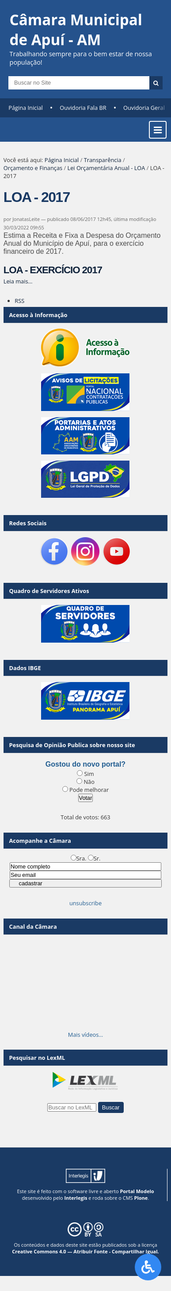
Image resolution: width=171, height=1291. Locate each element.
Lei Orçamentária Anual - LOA (106, 168)
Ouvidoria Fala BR (83, 108)
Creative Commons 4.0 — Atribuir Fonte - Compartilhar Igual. (85, 1251)
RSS (19, 301)
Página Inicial (25, 108)
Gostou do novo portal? (85, 764)
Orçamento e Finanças (33, 168)
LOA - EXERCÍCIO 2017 (53, 269)
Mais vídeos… (85, 1035)
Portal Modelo (137, 1191)
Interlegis (75, 1197)
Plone (141, 1197)
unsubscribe (85, 903)
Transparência (103, 160)
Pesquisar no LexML (37, 1058)
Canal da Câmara (33, 926)
